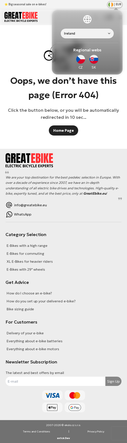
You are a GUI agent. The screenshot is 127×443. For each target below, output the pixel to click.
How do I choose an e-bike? (29, 293)
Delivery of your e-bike (25, 333)
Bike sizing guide (20, 309)
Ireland (69, 33)
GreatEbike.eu (94, 193)
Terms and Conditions (36, 431)
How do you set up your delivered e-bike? (41, 301)
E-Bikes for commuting (25, 253)
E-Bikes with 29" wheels (26, 269)
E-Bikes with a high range (27, 245)
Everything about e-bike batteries (35, 341)
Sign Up (113, 381)
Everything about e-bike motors (33, 349)
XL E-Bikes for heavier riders (30, 261)
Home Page (63, 130)
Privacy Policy (95, 431)
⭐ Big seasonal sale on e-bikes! (25, 4)
